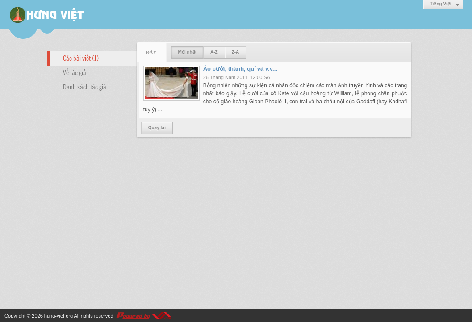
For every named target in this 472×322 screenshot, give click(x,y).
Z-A (235, 52)
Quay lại (157, 127)
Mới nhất (187, 52)
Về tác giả (74, 72)
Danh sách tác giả (84, 86)
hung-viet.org (58, 315)
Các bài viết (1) (81, 58)
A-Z (214, 52)
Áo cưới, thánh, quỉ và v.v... (240, 68)
